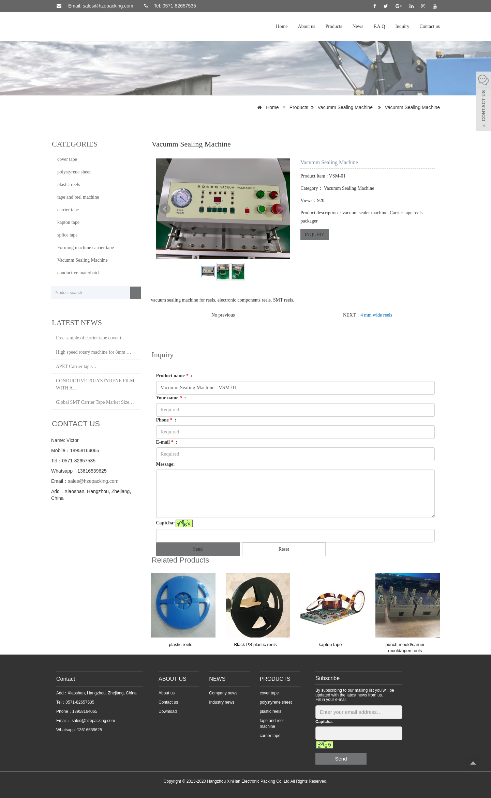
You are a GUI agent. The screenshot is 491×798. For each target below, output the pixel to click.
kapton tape (330, 644)
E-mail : (167, 442)
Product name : (174, 375)
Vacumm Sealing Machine (345, 107)
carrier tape (68, 209)
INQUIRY (314, 234)
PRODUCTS (275, 679)
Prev (165, 208)
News (358, 26)
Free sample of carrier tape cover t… (91, 337)
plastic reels (180, 644)
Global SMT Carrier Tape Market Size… (95, 402)
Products (334, 26)
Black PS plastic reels (255, 644)
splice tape (67, 234)
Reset (284, 549)
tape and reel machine (78, 197)
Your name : (171, 397)
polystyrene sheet (74, 171)
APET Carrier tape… (76, 366)
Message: (165, 464)
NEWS (217, 679)
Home (281, 26)
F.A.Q (379, 26)
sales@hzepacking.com (93, 481)
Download (168, 711)
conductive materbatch (79, 272)
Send (198, 549)
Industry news (221, 702)
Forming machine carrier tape (85, 247)
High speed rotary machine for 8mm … (93, 352)
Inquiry (402, 26)
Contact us (430, 26)
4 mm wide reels (376, 315)
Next (281, 208)
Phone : (166, 420)
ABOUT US (173, 679)
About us (306, 26)
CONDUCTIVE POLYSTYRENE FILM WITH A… (95, 384)
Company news (223, 693)
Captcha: (165, 522)
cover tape (67, 159)
